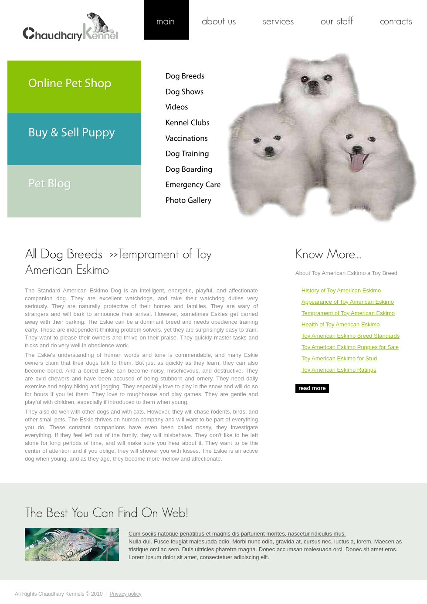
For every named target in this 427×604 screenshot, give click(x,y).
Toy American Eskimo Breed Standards (351, 336)
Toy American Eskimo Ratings (339, 369)
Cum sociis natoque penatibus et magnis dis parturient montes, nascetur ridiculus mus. (237, 533)
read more (312, 388)
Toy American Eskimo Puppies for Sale (350, 347)
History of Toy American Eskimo (341, 290)
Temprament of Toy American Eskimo (348, 313)
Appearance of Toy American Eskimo (348, 302)
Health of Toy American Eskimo (341, 324)
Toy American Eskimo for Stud (339, 358)
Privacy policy (125, 594)
